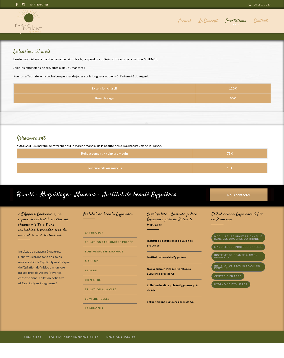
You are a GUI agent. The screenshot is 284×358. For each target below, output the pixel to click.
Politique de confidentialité (74, 352)
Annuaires (32, 352)
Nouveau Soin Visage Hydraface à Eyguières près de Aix (169, 286)
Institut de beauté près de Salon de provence (170, 258)
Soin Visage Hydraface (104, 266)
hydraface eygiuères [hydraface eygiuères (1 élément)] (230, 299)
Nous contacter (238, 209)
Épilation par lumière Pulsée (109, 256)
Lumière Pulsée (97, 313)
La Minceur (94, 247)
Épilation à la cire (100, 304)
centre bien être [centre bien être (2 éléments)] (228, 291)
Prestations (246, 44)
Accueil (228, 44)
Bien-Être (93, 294)
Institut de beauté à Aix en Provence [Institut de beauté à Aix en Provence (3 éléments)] (236, 271)
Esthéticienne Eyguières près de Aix (170, 316)
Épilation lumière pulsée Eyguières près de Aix (173, 302)
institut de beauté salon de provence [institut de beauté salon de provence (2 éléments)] (237, 281)
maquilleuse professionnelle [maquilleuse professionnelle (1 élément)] (238, 261)
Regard (91, 285)
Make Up (91, 275)
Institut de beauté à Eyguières (166, 272)
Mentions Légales (121, 352)
